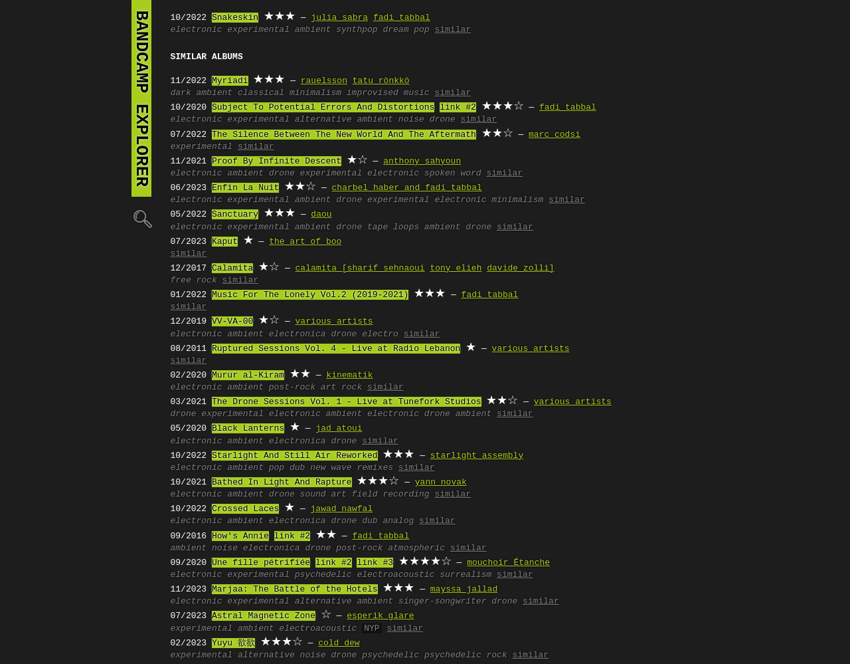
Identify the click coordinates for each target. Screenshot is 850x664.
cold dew (338, 643)
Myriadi (230, 81)
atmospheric (416, 548)
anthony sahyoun (422, 161)
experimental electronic (359, 173)
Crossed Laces (245, 509)
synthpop (356, 30)
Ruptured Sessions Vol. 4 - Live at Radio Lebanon (336, 349)
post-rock (292, 387)
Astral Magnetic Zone (263, 616)
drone (443, 120)
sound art (323, 494)
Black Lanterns (248, 429)
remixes (375, 468)
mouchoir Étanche (508, 563)
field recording (391, 494)
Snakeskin (235, 18)
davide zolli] (520, 269)
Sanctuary (235, 215)
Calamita (232, 269)
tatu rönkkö (381, 81)
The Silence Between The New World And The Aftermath (344, 135)
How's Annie (240, 536)
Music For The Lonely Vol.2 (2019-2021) (310, 295)
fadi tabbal (401, 18)
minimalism (315, 93)
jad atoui (338, 429)
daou (321, 215)
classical (261, 93)
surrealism (465, 575)
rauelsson (324, 81)
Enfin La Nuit (245, 188)
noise (411, 120)
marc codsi (554, 135)
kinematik (349, 376)
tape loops (393, 227)
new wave (330, 468)
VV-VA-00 (232, 322)
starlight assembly (476, 456)
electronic (196, 30)
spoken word (452, 173)
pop (276, 468)
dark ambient (202, 93)
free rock (194, 280)
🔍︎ (141, 218)
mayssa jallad (463, 590)
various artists (334, 322)
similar (452, 30)
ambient (313, 30)
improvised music (388, 93)
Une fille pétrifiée (261, 563)
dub (297, 468)
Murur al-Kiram (248, 376)
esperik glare (380, 616)
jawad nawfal (342, 509)
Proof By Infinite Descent (276, 161)
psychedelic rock (465, 655)
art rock (341, 387)
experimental (258, 30)
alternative (323, 120)
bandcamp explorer (141, 98)
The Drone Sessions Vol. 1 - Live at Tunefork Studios (346, 402)
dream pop (405, 30)
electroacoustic (395, 575)
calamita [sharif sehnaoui (360, 269)
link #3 (375, 563)
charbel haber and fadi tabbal (407, 188)
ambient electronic (372, 414)
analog (398, 521)
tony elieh (455, 269)
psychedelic (323, 575)
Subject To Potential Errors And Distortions (323, 108)
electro (380, 334)
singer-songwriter (442, 602)
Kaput (225, 242)
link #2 (458, 108)
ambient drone (457, 227)
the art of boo (305, 242)
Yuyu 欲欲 (233, 643)
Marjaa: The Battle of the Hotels (295, 590)
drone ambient (457, 414)
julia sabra (339, 18)
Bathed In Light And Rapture (282, 483)
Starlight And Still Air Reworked (295, 456)
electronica (297, 334)
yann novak (441, 483)
